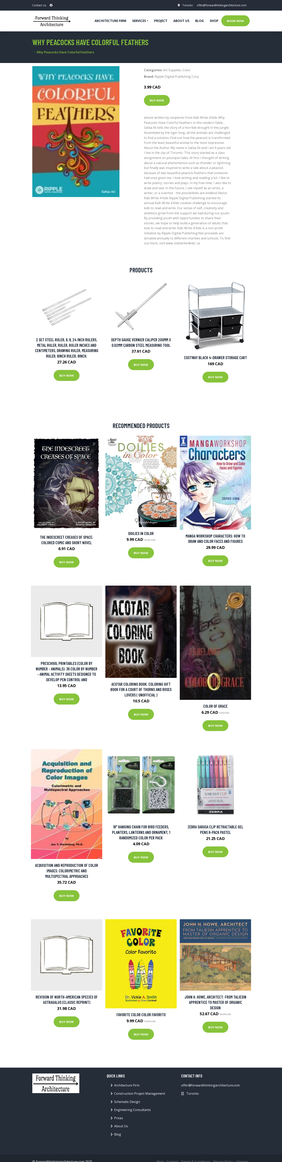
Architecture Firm (126, 1085)
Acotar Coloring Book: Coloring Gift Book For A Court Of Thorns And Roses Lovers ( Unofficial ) (141, 689)
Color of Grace (215, 706)
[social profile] (51, 5)
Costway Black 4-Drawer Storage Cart (215, 357)
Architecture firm (110, 21)
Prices (118, 1118)
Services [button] (139, 21)
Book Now (235, 21)
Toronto (187, 5)
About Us (181, 21)
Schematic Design (127, 1102)
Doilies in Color (141, 533)
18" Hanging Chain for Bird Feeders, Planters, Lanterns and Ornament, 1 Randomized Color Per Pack (141, 832)
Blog (199, 21)
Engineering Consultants (132, 1110)
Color (187, 70)
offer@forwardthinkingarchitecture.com (222, 5)
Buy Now (157, 100)
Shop (214, 21)
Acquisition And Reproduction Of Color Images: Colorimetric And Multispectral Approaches (66, 870)
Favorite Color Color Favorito (141, 1014)
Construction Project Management (139, 1093)
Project (160, 21)
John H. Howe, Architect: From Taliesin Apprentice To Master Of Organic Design (215, 1002)
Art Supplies (172, 70)
